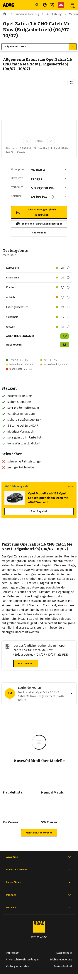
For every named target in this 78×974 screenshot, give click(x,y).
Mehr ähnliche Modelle (39, 832)
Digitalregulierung (61, 959)
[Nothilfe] (60, 5)
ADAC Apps (39, 857)
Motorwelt (39, 907)
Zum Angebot (39, 511)
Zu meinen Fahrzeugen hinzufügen (39, 224)
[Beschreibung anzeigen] (68, 267)
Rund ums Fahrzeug (24, 14)
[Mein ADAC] (45, 5)
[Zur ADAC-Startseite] (8, 5)
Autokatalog (51, 14)
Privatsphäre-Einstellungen (22, 959)
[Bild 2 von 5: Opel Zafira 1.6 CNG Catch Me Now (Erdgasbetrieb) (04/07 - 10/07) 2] (33, 129)
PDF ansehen (25, 663)
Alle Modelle (39, 232)
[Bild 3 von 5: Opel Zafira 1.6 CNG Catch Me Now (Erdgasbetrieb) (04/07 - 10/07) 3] (52, 129)
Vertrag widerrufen (17, 966)
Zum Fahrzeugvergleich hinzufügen (36, 212)
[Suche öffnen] (37, 4)
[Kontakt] (52, 5)
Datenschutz (64, 952)
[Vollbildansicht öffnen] (71, 82)
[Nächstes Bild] (51, 141)
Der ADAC (39, 895)
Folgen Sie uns (39, 882)
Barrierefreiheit (62, 966)
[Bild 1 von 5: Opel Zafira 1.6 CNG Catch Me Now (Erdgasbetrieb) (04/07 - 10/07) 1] (13, 129)
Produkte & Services (39, 869)
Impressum (12, 952)
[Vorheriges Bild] (27, 141)
